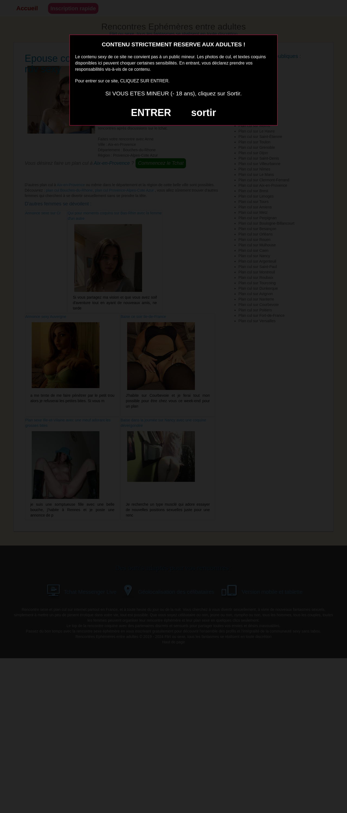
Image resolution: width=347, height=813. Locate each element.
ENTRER (151, 112)
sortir (203, 112)
